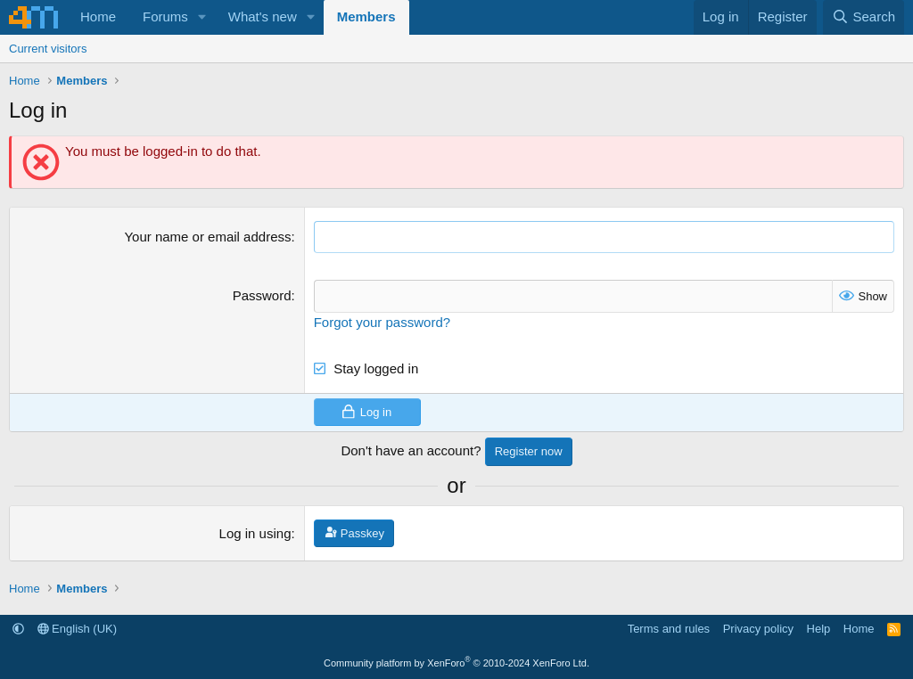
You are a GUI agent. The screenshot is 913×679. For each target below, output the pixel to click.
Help (819, 628)
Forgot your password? (382, 322)
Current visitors (47, 48)
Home (98, 16)
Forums (165, 16)
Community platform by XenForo (456, 663)
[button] (202, 17)
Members (366, 16)
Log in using (255, 533)
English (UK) (77, 628)
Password (262, 295)
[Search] (863, 17)
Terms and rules (669, 628)
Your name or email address (207, 236)
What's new (262, 16)
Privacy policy (758, 628)
